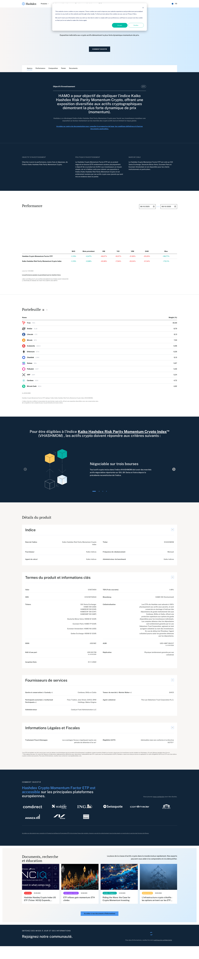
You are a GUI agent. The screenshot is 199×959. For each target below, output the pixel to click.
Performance (40, 68)
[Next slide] (173, 469)
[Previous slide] (25, 469)
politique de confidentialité (163, 940)
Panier (63, 68)
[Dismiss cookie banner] (143, 7)
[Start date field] (147, 206)
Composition (53, 68)
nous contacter (158, 797)
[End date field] (169, 206)
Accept (119, 25)
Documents (73, 68)
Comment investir (99, 49)
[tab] (94, 491)
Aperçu (29, 68)
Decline (136, 25)
